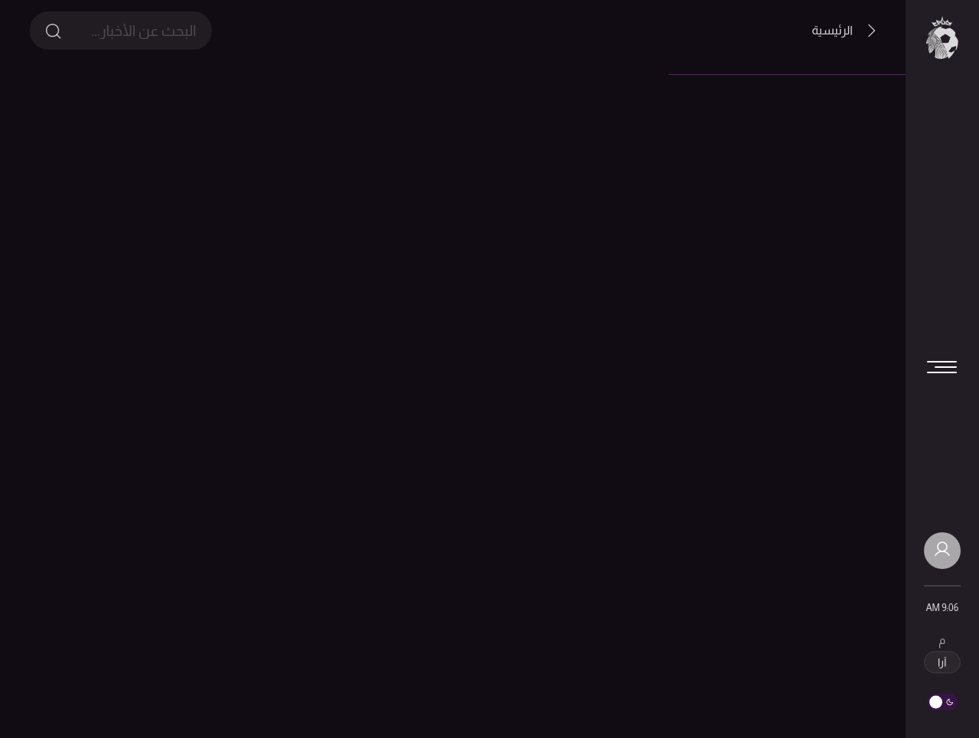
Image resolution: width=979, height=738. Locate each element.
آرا (942, 662)
